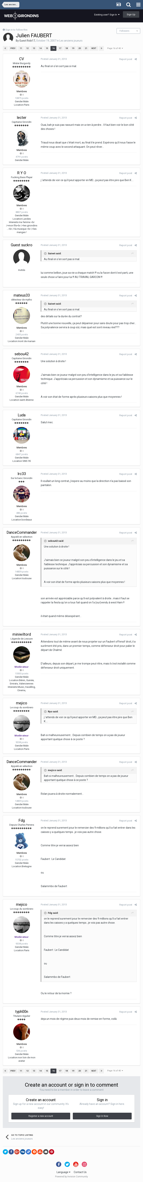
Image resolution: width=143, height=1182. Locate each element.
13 (34, 48)
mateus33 (22, 295)
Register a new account (40, 1116)
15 (47, 48)
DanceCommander (22, 532)
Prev (12, 48)
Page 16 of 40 (115, 48)
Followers (124, 31)
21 (86, 48)
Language (63, 1172)
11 (21, 48)
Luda (22, 415)
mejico (21, 703)
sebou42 (22, 354)
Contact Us (80, 1172)
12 (27, 48)
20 (79, 48)
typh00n (21, 1011)
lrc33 (22, 473)
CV (21, 59)
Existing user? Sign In (107, 14)
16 (53, 48)
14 (40, 48)
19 (73, 48)
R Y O (21, 173)
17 (60, 48)
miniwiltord (21, 634)
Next (93, 48)
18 (66, 48)
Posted (53, 59)
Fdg (21, 820)
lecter (21, 117)
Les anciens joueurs (70, 40)
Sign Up (131, 14)
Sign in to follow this (16, 29)
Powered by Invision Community (71, 1176)
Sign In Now (102, 1116)
